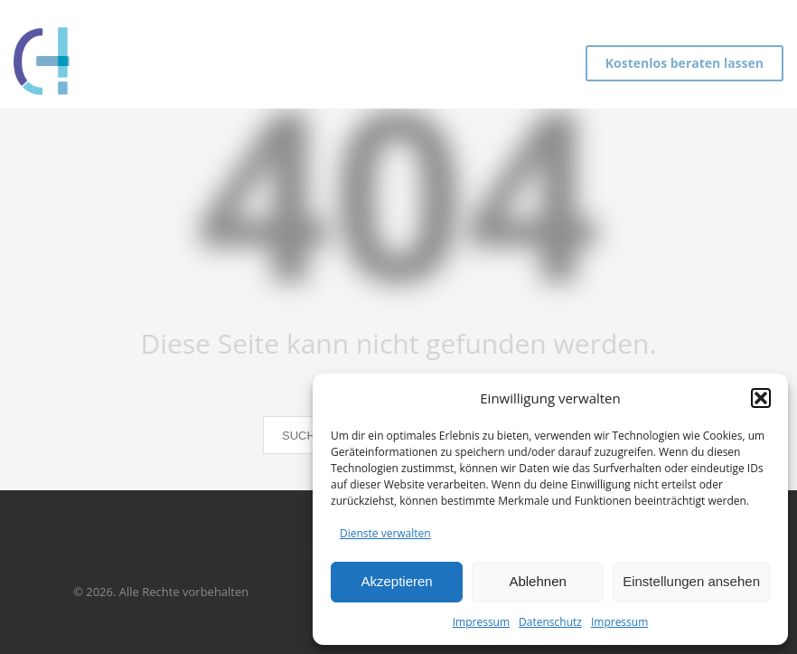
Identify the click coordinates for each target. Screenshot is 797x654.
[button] (761, 398)
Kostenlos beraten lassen (684, 62)
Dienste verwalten (385, 533)
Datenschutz (550, 622)
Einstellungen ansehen (691, 581)
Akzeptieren (396, 581)
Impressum (481, 622)
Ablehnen (537, 581)
